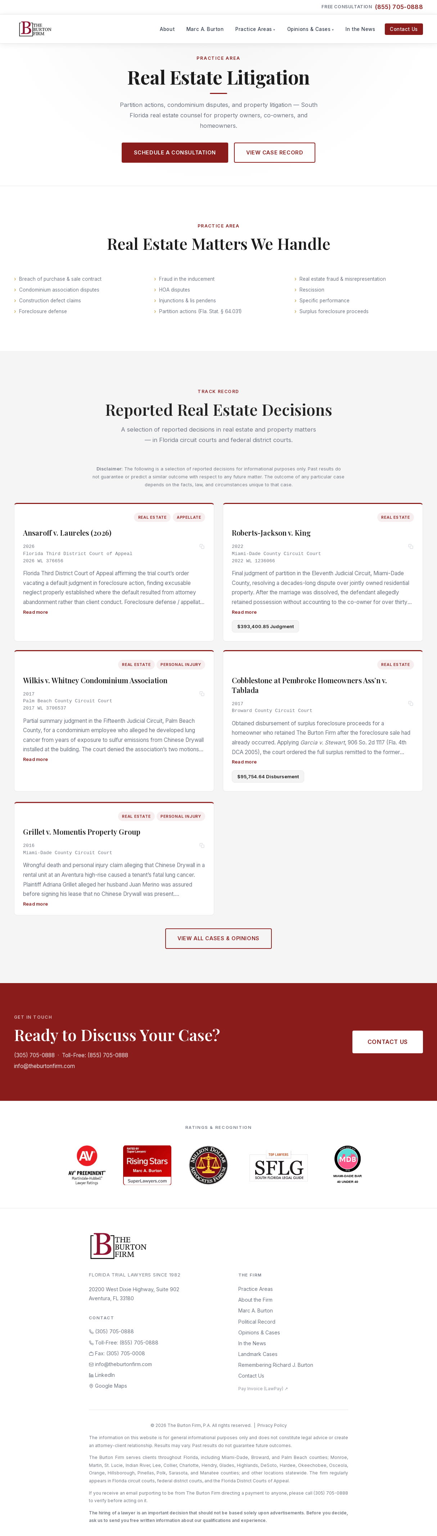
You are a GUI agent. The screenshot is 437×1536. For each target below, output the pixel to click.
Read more (35, 611)
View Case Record (274, 152)
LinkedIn (102, 1375)
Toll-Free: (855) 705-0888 (95, 1055)
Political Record (256, 1322)
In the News (360, 29)
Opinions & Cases (309, 29)
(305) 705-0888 (34, 1055)
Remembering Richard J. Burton (275, 1365)
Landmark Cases (258, 1354)
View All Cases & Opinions (218, 942)
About (167, 29)
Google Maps (108, 1386)
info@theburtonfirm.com (44, 1066)
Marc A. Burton (205, 29)
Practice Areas (253, 29)
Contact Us (404, 29)
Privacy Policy (272, 1425)
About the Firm (255, 1300)
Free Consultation (372, 7)
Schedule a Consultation (175, 152)
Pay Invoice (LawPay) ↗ (263, 1388)
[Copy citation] (202, 546)
